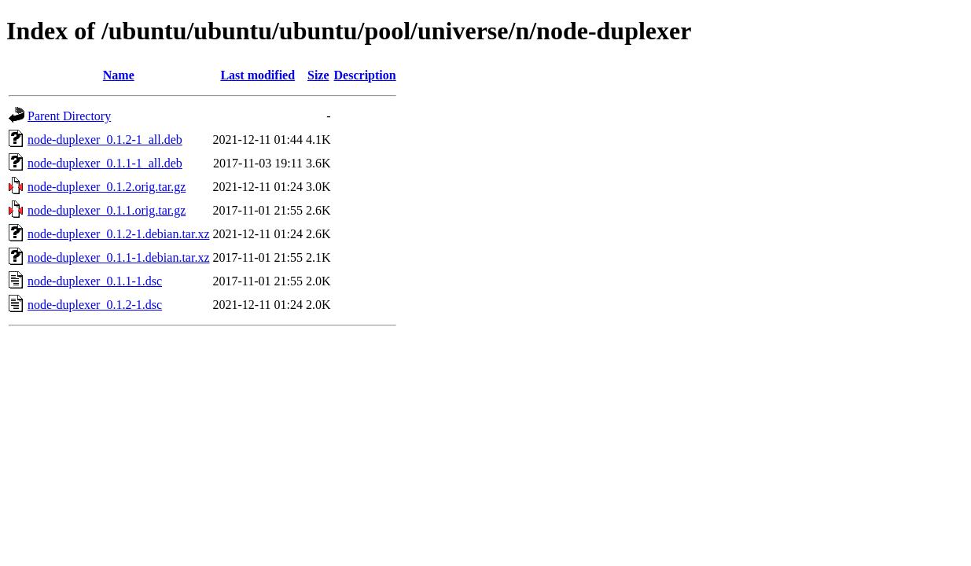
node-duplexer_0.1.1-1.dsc (95, 281)
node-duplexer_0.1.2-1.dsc (95, 304)
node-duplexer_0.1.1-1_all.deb (105, 163)
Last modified (257, 75)
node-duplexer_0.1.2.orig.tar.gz (107, 186)
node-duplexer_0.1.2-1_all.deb (105, 139)
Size (318, 75)
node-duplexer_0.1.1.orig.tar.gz (107, 210)
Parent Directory (69, 116)
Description (365, 75)
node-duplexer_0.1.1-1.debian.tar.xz (118, 257)
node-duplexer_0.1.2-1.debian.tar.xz (118, 234)
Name (118, 75)
